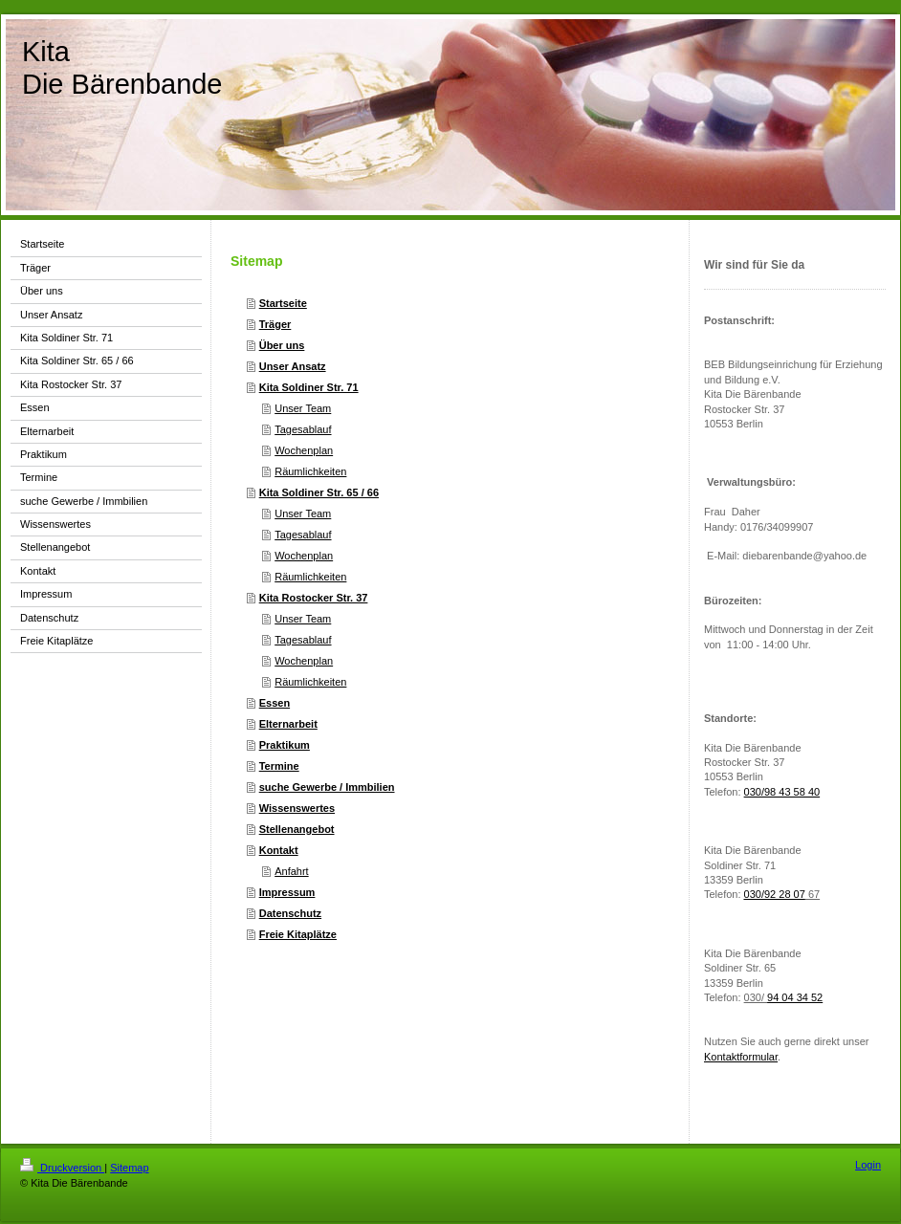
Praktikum (284, 745)
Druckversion (62, 1167)
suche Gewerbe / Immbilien (327, 787)
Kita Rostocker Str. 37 (313, 597)
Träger (275, 324)
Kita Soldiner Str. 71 (309, 387)
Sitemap (129, 1167)
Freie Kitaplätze (298, 934)
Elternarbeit (288, 724)
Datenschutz (290, 913)
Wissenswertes (297, 808)
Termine (279, 766)
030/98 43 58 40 (782, 792)
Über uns (282, 345)
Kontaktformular (741, 1056)
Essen (274, 703)
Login (868, 1164)
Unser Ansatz (292, 366)
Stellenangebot (297, 829)
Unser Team (303, 408)
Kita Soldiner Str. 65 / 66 (319, 492)
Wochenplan (304, 450)
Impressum (287, 892)
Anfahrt (291, 871)
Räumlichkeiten (310, 471)
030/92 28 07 (774, 894)
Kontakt (278, 850)
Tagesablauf (303, 429)
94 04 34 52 (795, 997)
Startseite (283, 303)
